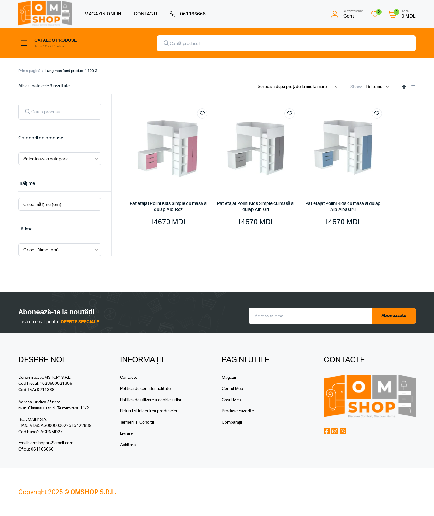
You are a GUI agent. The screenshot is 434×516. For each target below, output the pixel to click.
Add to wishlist (202, 113)
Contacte (129, 378)
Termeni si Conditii (137, 423)
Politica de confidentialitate (145, 389)
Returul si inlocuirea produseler (149, 411)
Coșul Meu (231, 400)
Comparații (232, 423)
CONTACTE (146, 14)
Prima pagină (29, 71)
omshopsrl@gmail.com (51, 443)
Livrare (126, 434)
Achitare (128, 445)
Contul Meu (232, 389)
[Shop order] (299, 87)
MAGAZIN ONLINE (104, 14)
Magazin (229, 378)
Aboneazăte (394, 316)
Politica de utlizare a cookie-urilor (151, 400)
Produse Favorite (238, 411)
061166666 (187, 14)
